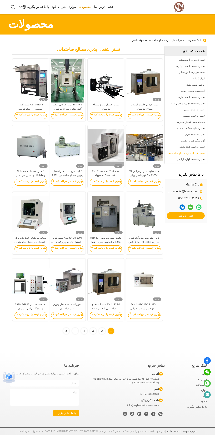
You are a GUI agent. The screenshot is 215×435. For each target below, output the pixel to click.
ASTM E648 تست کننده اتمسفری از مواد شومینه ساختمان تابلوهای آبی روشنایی (30, 108)
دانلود (55, 7)
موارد (72, 7)
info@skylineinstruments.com (143, 405)
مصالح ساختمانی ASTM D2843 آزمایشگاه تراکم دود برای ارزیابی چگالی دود (31, 308)
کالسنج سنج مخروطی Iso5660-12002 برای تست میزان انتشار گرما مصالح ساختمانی (106, 241)
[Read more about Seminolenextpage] (75, 331)
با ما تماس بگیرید (38, 7)
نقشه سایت (173, 431)
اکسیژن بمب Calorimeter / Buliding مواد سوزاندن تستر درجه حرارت (30, 175)
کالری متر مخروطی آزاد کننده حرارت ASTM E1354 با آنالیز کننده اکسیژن (144, 241)
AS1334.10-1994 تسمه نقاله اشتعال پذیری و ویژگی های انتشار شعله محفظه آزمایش (67, 241)
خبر (64, 7)
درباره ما (99, 7)
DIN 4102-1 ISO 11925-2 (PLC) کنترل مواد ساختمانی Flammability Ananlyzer (144, 308)
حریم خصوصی (189, 431)
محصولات (85, 7)
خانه (110, 7)
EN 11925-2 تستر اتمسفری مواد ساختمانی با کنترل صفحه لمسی (106, 308)
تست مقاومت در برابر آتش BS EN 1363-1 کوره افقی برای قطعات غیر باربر (144, 175)
